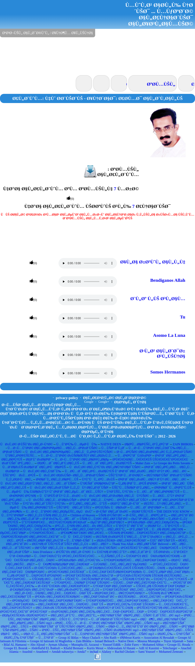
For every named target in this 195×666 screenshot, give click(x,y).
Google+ (103, 401)
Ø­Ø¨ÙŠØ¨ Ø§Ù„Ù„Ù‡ (49, 548)
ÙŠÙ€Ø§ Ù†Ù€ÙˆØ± (136, 579)
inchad (94, 651)
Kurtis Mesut (95, 648)
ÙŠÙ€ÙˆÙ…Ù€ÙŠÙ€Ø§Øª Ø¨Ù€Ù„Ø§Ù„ (92, 579)
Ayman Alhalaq (57, 644)
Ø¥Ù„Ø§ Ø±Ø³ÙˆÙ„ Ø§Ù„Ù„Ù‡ (78, 589)
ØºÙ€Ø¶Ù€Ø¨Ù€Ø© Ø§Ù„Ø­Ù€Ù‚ (83, 532)
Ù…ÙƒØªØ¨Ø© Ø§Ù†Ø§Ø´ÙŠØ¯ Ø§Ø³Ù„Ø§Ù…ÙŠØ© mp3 (114, 634)
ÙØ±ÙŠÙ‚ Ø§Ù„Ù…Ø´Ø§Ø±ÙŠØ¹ (53, 500)
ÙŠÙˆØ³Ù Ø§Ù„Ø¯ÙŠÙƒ (73, 507)
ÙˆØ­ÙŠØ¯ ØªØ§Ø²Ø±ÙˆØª (97, 483)
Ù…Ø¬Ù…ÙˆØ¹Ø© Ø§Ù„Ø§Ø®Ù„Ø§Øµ (82, 459)
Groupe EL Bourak (15, 648)
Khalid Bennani (73, 648)
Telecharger (170, 648)
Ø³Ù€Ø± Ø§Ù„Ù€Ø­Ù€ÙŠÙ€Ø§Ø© (57, 596)
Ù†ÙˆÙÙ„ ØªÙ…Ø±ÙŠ (98, 479)
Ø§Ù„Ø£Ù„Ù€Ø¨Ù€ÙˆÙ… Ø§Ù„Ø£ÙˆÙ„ (99, 529)
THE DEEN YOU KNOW (172, 511)
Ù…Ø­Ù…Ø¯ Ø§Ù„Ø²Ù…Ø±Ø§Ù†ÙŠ (107, 463)
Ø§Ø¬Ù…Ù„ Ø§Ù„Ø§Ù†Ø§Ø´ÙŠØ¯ (47, 634)
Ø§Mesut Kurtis (130, 637)
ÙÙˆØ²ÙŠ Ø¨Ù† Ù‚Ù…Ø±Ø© (60, 495)
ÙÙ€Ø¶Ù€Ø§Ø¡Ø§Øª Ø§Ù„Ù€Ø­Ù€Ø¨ (64, 564)
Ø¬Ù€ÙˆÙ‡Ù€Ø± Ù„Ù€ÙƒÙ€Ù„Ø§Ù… (60, 568)
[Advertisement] (97, 56)
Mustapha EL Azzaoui (85, 644)
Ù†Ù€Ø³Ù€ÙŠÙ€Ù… (43, 532)
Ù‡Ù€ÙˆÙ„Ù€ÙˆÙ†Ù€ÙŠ (170, 579)
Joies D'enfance (42, 552)
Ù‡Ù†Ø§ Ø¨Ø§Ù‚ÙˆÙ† (112, 552)
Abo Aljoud (37, 644)
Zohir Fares (131, 644)
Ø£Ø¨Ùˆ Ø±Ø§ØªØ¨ (38, 459)
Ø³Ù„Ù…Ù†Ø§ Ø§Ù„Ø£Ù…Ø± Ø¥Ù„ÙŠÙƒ (83, 525)
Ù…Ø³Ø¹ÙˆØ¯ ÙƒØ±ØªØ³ (134, 455)
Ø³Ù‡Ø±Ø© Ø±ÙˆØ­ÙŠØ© (100, 548)
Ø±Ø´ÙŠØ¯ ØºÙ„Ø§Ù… (18, 463)
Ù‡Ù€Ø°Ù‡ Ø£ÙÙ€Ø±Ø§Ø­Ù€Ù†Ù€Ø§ (153, 556)
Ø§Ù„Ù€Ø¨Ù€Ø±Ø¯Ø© (99, 596)
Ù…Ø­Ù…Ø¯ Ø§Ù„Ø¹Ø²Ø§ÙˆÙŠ (158, 491)
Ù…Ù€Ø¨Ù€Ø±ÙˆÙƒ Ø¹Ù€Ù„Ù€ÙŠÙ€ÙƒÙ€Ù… (66, 556)
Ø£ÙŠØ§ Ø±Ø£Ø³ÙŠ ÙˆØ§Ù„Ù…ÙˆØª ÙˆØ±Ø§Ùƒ (129, 536)
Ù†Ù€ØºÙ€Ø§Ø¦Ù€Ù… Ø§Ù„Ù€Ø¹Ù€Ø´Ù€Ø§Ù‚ (118, 600)
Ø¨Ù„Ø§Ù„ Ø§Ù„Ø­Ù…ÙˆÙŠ (88, 503)
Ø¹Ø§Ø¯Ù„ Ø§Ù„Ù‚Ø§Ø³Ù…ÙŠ (57, 479)
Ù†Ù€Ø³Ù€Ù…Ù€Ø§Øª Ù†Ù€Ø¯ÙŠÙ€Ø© (82, 582)
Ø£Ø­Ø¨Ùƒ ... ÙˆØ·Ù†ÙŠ (163, 525)
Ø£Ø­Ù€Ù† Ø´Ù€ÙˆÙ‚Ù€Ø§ (115, 607)
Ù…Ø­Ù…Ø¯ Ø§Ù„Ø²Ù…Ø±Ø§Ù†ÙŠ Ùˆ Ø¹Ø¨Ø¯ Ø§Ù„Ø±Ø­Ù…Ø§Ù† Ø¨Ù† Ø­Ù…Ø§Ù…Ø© (126, 471)
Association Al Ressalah (159, 637)
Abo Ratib (110, 637)
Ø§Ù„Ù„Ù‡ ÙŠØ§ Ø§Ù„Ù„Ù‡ (47, 515)
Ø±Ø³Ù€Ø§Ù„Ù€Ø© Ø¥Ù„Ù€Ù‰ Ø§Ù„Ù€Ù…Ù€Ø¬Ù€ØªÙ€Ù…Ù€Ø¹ (97, 611)
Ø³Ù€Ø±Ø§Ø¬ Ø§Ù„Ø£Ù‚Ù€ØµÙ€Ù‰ (153, 522)
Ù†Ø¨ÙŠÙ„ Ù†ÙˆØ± (120, 491)
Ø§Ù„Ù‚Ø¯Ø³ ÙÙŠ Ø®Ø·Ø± (150, 552)
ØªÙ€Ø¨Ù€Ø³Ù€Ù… (15, 579)
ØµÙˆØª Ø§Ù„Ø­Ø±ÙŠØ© (148, 518)
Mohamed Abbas (153, 644)
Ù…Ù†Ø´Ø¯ (47, 637)
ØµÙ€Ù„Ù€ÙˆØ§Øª (13, 532)
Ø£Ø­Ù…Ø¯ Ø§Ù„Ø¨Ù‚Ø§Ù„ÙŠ (58, 463)
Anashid (27, 651)
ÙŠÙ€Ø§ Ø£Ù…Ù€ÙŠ (47, 579)
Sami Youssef (146, 651)
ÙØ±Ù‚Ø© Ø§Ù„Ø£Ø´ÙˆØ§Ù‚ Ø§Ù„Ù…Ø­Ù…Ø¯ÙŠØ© (39, 483)
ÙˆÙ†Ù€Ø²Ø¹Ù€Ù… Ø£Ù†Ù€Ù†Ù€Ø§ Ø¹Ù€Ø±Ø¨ (54, 522)
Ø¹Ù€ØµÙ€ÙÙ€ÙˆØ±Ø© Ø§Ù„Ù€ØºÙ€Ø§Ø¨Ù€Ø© (47, 600)
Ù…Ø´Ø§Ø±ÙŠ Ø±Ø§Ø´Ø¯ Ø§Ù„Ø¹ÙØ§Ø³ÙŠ (34, 467)
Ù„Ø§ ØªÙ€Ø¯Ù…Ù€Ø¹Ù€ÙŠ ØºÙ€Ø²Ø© (34, 575)
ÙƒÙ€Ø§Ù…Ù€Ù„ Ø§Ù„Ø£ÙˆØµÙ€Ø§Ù (121, 564)
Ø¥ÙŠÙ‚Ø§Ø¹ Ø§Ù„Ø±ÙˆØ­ (45, 540)
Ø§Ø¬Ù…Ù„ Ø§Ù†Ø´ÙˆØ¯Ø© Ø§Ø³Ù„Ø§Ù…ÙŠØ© (143, 626)
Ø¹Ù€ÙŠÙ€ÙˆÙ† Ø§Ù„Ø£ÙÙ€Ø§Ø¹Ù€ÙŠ (149, 548)
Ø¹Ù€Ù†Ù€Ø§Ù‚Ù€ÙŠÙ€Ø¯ (67, 572)
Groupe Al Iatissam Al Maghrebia (51, 641)
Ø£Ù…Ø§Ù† (100, 544)
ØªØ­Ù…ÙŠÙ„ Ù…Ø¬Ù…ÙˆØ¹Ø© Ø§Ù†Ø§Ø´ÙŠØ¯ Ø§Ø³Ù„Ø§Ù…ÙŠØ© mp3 (107, 623)
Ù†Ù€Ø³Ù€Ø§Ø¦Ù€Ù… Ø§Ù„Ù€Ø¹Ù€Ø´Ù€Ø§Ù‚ (136, 560)
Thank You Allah (122, 544)
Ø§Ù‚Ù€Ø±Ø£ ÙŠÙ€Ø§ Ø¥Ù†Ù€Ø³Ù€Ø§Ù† (65, 607)
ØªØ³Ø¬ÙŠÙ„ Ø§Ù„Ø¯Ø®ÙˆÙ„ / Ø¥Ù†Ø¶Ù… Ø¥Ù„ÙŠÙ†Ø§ (47, 33)
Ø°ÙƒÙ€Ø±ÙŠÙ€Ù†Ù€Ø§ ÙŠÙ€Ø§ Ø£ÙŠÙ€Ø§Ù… (151, 575)
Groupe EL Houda (178, 644)
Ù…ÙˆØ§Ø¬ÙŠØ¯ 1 (80, 540)
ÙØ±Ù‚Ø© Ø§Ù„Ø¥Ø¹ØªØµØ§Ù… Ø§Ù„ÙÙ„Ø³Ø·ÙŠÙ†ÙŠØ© (69, 451)
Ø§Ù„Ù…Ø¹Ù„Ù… (178, 536)
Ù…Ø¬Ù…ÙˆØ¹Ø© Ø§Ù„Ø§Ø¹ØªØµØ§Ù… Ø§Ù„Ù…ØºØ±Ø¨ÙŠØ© (53, 448)
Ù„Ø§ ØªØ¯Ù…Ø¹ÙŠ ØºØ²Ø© (138, 483)
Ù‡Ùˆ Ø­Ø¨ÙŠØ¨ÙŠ (162, 540)
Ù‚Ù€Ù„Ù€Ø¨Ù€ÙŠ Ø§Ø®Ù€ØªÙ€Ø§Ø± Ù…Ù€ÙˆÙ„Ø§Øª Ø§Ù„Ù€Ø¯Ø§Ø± (139, 572)
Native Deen (126, 641)
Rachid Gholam (125, 651)
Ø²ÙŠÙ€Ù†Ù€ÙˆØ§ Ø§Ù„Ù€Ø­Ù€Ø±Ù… (163, 607)
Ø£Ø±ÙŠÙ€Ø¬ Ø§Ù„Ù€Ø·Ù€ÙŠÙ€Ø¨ (121, 540)
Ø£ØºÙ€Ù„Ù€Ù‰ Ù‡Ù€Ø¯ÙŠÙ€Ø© (131, 604)
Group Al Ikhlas (68, 637)
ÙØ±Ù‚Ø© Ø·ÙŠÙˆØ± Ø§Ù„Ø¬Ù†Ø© (26, 444)
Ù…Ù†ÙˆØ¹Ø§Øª (12, 515)
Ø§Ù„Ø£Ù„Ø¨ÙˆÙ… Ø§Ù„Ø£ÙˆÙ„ (74, 615)
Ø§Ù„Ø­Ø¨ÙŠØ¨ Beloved (152, 544)
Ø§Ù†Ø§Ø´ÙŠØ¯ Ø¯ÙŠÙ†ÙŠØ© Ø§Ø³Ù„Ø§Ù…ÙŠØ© (68, 626)
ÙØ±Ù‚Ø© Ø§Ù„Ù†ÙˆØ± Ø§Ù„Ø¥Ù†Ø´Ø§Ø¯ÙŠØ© (105, 467)
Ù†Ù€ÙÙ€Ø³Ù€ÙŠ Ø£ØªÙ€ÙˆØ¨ (170, 611)
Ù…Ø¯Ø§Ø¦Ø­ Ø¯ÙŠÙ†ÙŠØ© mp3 (114, 619)
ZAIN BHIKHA (183, 444)
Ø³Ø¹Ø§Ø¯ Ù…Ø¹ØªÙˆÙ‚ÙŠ (172, 487)
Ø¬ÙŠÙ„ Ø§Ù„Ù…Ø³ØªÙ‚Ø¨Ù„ (147, 515)
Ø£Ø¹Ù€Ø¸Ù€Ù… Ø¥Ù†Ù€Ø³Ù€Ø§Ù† (120, 593)
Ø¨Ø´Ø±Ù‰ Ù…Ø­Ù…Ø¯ (59, 518)
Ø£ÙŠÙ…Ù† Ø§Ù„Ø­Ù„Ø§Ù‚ (163, 503)
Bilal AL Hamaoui (15, 644)
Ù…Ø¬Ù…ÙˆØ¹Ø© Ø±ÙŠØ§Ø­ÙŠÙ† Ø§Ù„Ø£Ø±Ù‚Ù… (77, 455)
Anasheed (42, 651)
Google (88, 401)
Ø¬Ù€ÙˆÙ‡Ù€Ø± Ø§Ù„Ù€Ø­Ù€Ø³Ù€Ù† (64, 586)
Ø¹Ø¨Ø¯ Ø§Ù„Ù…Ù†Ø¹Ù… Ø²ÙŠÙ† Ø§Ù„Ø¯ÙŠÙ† (114, 500)
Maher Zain (142, 463)
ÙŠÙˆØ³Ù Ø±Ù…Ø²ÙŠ (19, 475)
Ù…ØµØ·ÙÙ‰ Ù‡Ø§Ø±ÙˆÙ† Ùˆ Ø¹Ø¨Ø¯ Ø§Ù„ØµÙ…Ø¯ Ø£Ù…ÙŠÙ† (55, 491)
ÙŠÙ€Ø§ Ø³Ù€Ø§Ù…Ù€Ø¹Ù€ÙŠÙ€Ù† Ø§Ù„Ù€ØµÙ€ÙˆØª (147, 532)
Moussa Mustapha (148, 641)
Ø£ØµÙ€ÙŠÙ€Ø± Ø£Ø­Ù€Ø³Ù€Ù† (24, 615)
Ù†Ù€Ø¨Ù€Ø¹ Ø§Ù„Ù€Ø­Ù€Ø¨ (113, 586)
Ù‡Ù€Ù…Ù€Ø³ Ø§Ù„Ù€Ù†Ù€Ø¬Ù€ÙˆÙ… (141, 582)
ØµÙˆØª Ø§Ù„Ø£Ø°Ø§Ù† (107, 522)
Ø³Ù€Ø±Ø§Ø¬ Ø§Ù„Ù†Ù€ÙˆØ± (79, 560)
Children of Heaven (82, 515)
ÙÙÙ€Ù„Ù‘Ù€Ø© (77, 536)
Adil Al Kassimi (149, 648)
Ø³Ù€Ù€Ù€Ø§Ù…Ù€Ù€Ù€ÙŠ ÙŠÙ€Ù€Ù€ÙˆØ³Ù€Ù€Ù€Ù (152, 459)
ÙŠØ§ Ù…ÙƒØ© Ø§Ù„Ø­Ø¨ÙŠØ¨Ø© (104, 518)
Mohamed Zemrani (171, 651)
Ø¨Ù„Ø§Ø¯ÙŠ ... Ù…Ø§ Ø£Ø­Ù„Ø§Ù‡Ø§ (156, 529)
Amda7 (81, 651)
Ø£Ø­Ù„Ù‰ (165, 634)
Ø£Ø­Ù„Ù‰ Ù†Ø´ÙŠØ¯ (19, 637)
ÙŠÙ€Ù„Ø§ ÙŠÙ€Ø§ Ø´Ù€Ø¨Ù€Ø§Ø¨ (161, 586)
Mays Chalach (91, 637)
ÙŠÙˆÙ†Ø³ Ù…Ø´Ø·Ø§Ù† (126, 475)
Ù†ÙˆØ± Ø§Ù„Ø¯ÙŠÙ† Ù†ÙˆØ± (44, 503)
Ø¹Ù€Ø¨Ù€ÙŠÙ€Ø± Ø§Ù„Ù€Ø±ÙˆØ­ (89, 575)
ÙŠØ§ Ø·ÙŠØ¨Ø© (110, 515)
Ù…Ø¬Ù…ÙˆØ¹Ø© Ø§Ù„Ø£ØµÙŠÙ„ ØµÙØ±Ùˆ (59, 511)
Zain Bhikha (83, 641)
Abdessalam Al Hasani (121, 648)
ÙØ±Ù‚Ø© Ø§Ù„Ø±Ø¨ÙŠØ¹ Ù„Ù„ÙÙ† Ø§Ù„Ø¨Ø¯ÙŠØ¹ (69, 487)
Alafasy (106, 651)
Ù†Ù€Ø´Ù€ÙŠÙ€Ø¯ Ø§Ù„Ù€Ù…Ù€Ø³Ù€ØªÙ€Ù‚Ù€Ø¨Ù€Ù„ (142, 589)
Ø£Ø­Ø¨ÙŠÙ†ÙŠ (142, 511)
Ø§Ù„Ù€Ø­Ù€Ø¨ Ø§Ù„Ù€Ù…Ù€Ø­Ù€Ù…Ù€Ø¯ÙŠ (70, 604)
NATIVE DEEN (111, 444)
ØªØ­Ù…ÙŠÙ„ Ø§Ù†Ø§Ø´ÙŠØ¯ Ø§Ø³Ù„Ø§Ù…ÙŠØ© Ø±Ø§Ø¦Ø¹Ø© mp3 (90, 630)
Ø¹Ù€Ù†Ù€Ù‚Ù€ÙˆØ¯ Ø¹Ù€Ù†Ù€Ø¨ (24, 611)
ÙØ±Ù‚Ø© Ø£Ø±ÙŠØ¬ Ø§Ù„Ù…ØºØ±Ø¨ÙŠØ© (72, 475)
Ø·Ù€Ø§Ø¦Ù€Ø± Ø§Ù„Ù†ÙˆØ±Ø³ (32, 589)
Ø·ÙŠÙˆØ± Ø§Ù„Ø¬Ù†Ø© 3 (74, 552)
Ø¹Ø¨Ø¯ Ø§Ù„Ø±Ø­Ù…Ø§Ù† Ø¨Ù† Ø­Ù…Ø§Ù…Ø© (152, 479)
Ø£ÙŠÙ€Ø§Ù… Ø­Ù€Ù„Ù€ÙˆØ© (139, 596)
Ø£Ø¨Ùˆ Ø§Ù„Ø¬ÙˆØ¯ (125, 503)
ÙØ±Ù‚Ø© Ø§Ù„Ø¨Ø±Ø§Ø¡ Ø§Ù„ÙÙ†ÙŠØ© (116, 495)
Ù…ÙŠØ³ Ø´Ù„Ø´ (113, 448)
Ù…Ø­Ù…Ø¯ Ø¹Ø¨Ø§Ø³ (145, 507)
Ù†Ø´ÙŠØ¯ (183, 634)
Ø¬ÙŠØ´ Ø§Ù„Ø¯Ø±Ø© (112, 511)
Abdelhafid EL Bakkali (45, 648)
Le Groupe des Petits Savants (172, 463)
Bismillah (73, 548)
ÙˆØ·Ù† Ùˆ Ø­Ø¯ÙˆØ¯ (130, 525)
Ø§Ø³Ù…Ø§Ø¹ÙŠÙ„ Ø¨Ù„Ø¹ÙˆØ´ (147, 444)
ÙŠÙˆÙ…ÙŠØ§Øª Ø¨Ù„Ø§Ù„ (131, 487)
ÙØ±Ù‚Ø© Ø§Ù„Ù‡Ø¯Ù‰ (42, 471)
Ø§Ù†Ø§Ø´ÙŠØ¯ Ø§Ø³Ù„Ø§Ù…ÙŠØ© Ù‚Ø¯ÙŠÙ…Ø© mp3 (140, 615)
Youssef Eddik (112, 644)
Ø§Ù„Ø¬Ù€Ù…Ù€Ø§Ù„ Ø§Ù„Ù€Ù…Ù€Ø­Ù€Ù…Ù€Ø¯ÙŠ (53, 593)
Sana (190, 641)
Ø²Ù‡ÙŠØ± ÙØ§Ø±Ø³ (111, 507)
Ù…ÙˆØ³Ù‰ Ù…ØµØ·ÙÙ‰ (76, 444)
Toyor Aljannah (173, 641)
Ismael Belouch (104, 641)
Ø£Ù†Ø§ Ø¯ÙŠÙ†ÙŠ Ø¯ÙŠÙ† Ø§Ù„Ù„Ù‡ (60, 544)
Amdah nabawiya (62, 651)
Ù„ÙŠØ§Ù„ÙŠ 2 (112, 556)
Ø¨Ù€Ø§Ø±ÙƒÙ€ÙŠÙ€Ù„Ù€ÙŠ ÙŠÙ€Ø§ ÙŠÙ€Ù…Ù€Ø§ (127, 568)
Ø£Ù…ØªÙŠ (15, 540)
